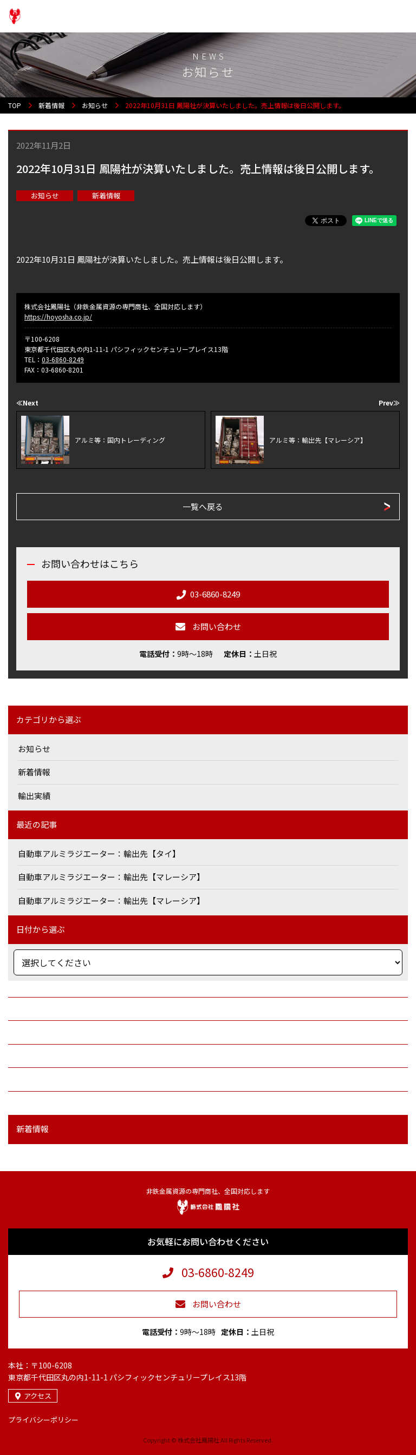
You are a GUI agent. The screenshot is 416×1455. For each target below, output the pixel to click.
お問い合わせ (38, 1102)
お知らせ (45, 195)
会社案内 (30, 1008)
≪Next (27, 402)
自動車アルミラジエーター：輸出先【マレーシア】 (111, 876)
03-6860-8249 (63, 359)
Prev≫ (389, 402)
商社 (22, 1032)
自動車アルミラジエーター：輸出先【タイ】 (99, 853)
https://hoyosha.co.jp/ (58, 316)
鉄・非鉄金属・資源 (50, 1055)
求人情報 (30, 1079)
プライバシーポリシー (43, 1419)
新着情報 (106, 195)
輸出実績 (34, 795)
